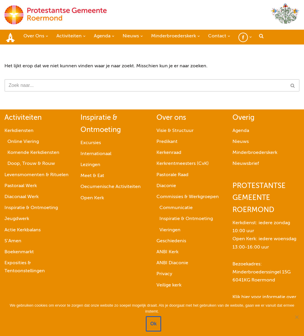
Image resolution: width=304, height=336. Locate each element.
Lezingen (90, 165)
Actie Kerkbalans (22, 230)
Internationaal (95, 154)
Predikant (167, 141)
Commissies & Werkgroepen (187, 197)
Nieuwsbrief (245, 164)
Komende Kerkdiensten (33, 152)
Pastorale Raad (172, 175)
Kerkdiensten (19, 130)
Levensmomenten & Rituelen (36, 175)
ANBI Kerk (167, 252)
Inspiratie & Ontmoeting (31, 208)
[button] (47, 36)
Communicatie (176, 208)
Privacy (164, 274)
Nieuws (240, 141)
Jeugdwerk (16, 218)
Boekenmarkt (19, 252)
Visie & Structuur (175, 130)
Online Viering (23, 141)
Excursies (90, 143)
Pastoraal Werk (20, 186)
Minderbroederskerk (254, 152)
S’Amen (12, 241)
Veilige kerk (168, 285)
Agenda (240, 130)
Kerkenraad (168, 152)
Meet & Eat (92, 175)
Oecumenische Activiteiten (110, 187)
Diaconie (166, 186)
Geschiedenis (171, 241)
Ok (153, 323)
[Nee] (297, 317)
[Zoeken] (145, 85)
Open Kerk (92, 198)
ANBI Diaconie (172, 263)
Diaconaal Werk (21, 197)
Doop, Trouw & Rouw (31, 164)
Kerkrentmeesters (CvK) (182, 164)
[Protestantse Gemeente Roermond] (55, 14)
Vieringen (169, 230)
